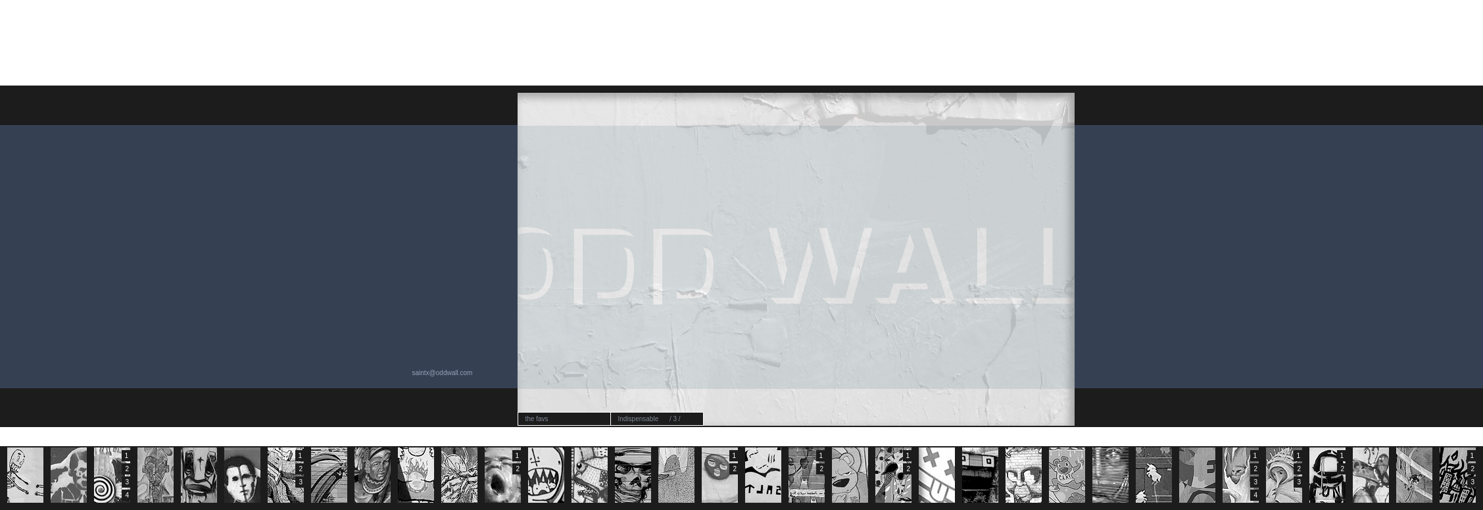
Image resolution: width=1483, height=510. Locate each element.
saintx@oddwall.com (442, 372)
